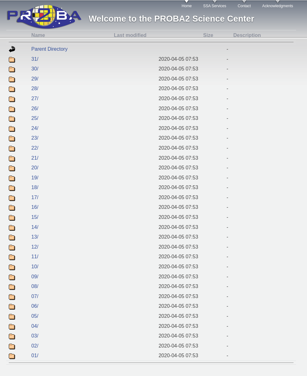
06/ (34, 306)
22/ (34, 148)
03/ (34, 335)
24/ (34, 128)
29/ (34, 78)
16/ (34, 207)
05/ (34, 316)
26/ (34, 108)
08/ (34, 286)
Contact (244, 6)
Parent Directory (49, 49)
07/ (34, 296)
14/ (34, 227)
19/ (34, 177)
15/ (34, 217)
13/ (34, 237)
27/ (34, 98)
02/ (34, 345)
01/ (34, 355)
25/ (34, 118)
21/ (34, 158)
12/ (34, 247)
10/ (34, 266)
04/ (34, 326)
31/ (34, 59)
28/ (34, 88)
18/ (34, 187)
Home (187, 6)
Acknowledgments (277, 6)
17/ (34, 197)
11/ (34, 256)
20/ (34, 167)
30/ (34, 68)
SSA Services (214, 6)
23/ (34, 138)
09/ (34, 276)
